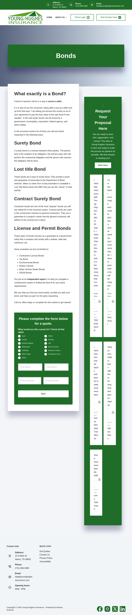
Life (49, 343)
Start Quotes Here (111, 17)
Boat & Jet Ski (53, 347)
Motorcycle (26, 347)
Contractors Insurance (56, 354)
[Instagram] (107, 609)
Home (49, 17)
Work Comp (26, 354)
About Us (61, 17)
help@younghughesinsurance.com (110, 6)
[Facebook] (100, 609)
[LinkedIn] (122, 609)
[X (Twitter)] (115, 609)
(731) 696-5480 (81, 6)
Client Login (82, 17)
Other (24, 358)
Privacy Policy (46, 558)
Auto (23, 336)
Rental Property (27, 343)
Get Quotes (45, 551)
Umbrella (25, 350)
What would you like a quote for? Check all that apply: (41, 330)
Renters (51, 340)
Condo (24, 340)
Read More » (96, 296)
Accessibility (45, 561)
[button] (103, 165)
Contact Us (45, 555)
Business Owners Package (56, 350)
